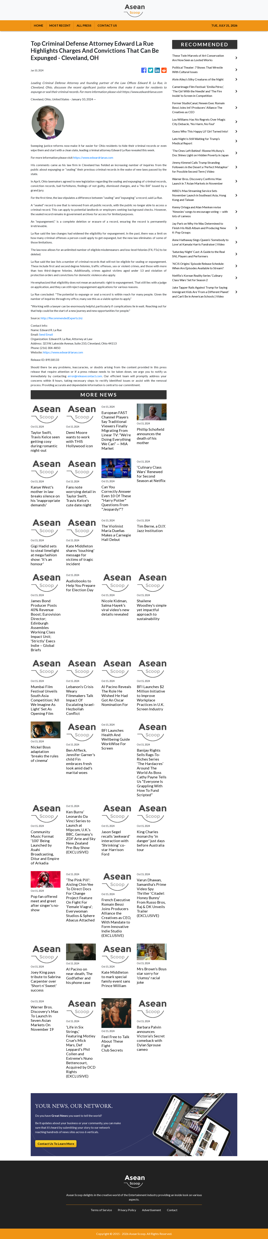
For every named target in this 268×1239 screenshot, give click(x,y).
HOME (38, 25)
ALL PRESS (84, 25)
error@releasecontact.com (85, 376)
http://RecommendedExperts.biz (62, 318)
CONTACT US (107, 25)
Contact (172, 1210)
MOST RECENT (60, 25)
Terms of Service (101, 1210)
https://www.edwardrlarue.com (93, 157)
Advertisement (151, 1210)
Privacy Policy (127, 1210)
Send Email (46, 334)
